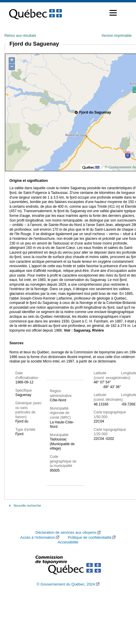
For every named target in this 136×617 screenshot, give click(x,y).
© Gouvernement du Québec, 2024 (66, 584)
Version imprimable (116, 36)
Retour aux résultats (20, 36)
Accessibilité (68, 542)
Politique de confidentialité (89, 537)
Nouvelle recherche (27, 505)
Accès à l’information (37, 537)
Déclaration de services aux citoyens (65, 532)
